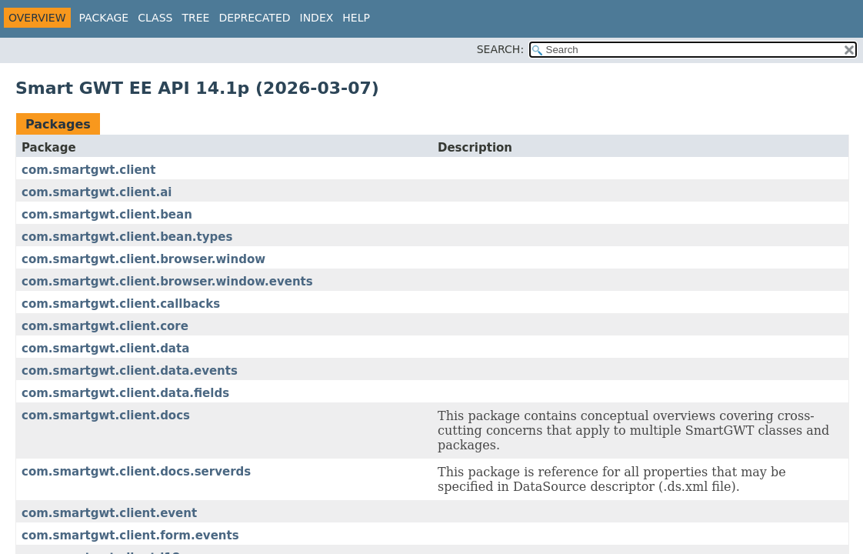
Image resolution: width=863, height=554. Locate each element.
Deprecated (254, 18)
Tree (195, 18)
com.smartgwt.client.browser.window (143, 259)
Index (317, 18)
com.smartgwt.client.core (105, 326)
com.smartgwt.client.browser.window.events (167, 282)
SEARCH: (500, 49)
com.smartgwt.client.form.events (130, 535)
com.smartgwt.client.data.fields (125, 393)
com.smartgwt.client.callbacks (121, 304)
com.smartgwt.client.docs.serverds (136, 472)
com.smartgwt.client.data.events (130, 371)
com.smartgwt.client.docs (106, 415)
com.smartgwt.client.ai (97, 192)
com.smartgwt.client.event (109, 513)
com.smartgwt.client (88, 170)
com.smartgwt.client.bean (107, 215)
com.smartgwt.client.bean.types (127, 237)
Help (356, 18)
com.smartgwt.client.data (105, 348)
